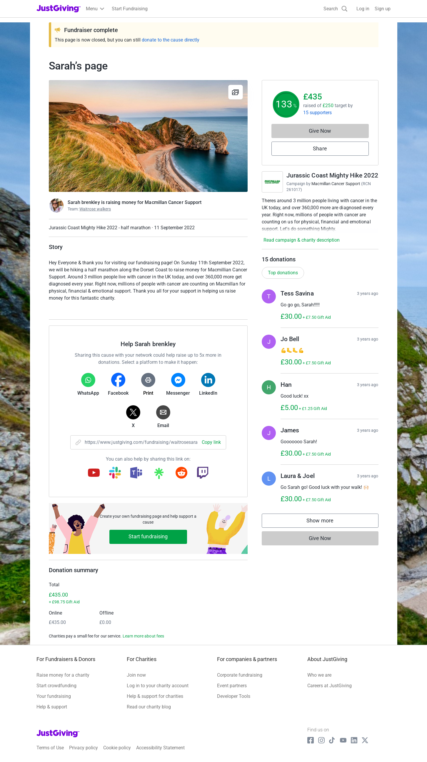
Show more (325, 522)
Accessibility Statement (160, 748)
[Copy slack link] (115, 473)
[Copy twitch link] (203, 473)
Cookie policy (117, 748)
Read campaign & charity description (301, 240)
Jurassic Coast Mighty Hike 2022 (332, 175)
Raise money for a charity (62, 675)
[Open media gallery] (148, 136)
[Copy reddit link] (181, 473)
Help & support (51, 707)
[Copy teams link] (136, 473)
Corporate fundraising (239, 675)
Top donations (283, 272)
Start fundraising (148, 536)
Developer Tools (233, 696)
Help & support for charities (155, 696)
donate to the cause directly (170, 40)
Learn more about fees (143, 636)
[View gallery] (235, 92)
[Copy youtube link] (94, 473)
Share (320, 148)
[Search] (335, 8)
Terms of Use (50, 748)
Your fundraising (53, 696)
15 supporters (317, 112)
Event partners (232, 685)
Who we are (319, 675)
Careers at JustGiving (329, 685)
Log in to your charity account (158, 685)
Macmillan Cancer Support (335, 183)
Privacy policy (83, 748)
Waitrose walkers (95, 209)
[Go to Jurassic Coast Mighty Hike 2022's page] (272, 181)
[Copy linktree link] (158, 475)
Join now (136, 675)
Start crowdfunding (56, 685)
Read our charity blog (149, 707)
